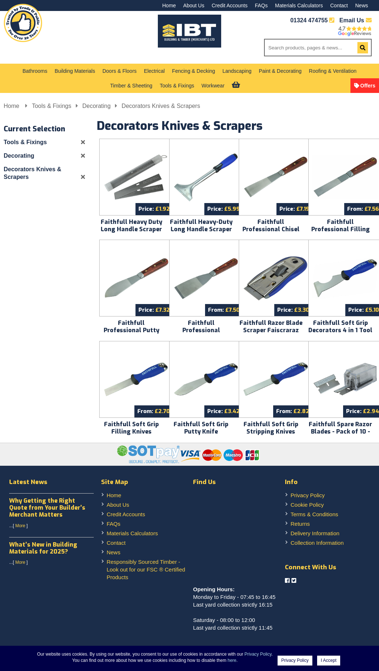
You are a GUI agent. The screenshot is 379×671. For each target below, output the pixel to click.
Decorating (96, 106)
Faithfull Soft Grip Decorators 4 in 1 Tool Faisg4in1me (340, 330)
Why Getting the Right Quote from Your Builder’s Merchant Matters (47, 507)
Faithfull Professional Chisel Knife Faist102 (271, 229)
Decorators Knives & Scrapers (161, 106)
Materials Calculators (299, 5)
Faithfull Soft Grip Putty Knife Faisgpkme (201, 431)
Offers (367, 86)
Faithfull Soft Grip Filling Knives (131, 427)
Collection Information (316, 543)
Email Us (355, 20)
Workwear (212, 86)
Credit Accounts (230, 5)
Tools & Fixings (177, 86)
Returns (300, 524)
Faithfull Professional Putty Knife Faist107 (131, 330)
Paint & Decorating (280, 71)
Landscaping (236, 71)
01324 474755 (309, 20)
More (20, 525)
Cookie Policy (307, 505)
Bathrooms (35, 71)
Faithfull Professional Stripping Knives (201, 330)
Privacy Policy (307, 495)
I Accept (329, 660)
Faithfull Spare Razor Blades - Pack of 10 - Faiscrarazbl (340, 431)
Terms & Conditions (314, 514)
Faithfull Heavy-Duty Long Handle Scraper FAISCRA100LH (201, 229)
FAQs (261, 5)
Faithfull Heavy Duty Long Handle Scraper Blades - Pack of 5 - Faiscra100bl (131, 233)
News (361, 5)
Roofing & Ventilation (333, 71)
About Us (193, 5)
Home (169, 5)
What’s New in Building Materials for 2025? (43, 548)
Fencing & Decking (193, 71)
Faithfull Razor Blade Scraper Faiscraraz (270, 326)
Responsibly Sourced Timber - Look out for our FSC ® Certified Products (146, 569)
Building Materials (75, 71)
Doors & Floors (120, 71)
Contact (339, 5)
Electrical (154, 71)
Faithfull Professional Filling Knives (340, 229)
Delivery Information (314, 533)
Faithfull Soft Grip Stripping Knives (271, 427)
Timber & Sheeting (131, 86)
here (232, 660)
